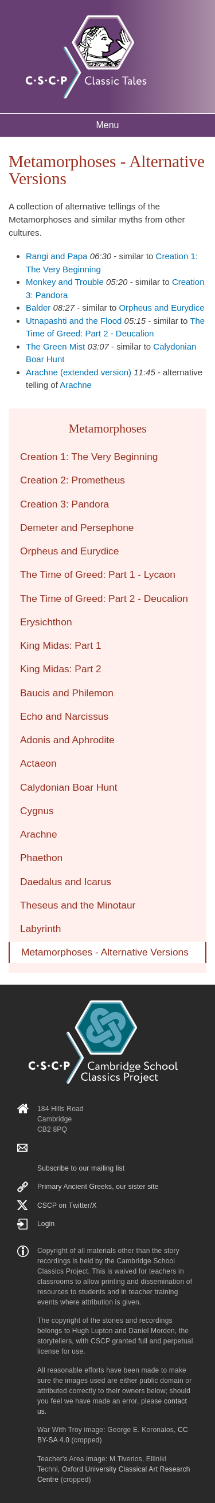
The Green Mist (55, 346)
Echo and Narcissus (64, 716)
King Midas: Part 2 (60, 669)
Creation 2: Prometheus (72, 480)
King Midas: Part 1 (60, 645)
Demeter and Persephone (77, 527)
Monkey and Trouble (65, 282)
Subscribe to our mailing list (80, 1168)
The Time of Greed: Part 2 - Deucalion (104, 598)
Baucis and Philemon (67, 693)
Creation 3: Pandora (64, 504)
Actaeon (38, 763)
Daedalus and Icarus (65, 881)
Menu (107, 125)
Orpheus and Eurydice (161, 307)
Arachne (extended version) (78, 372)
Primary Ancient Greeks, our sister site (98, 1187)
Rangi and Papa (56, 256)
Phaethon (41, 857)
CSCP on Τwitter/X (67, 1205)
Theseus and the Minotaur (77, 905)
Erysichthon (46, 622)
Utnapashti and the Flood (74, 321)
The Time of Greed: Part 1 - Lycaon (97, 574)
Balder (38, 307)
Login (45, 1224)
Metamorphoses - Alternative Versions (105, 952)
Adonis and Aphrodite (67, 739)
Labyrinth (40, 928)
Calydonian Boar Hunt (69, 787)
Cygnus (37, 810)
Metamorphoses (107, 428)
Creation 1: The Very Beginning (89, 456)
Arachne (76, 385)
